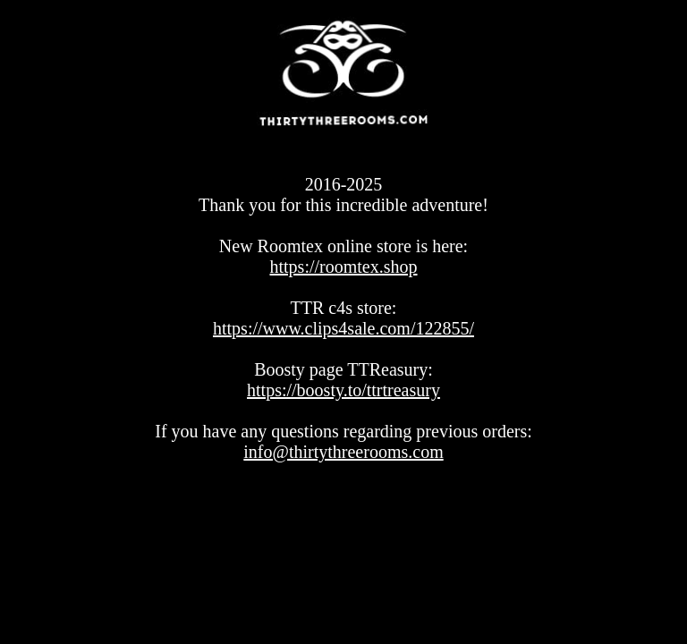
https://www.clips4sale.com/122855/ (343, 328)
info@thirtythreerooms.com (343, 452)
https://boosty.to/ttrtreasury (343, 390)
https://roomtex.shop (344, 266)
